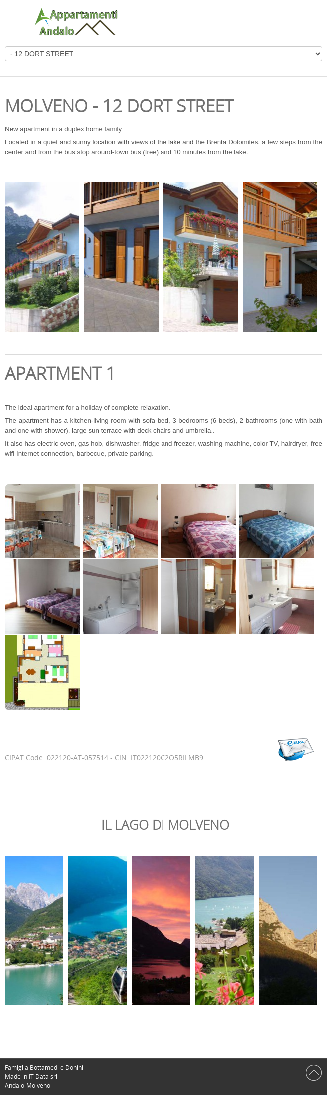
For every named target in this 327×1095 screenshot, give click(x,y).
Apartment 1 (60, 373)
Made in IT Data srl (32, 1076)
